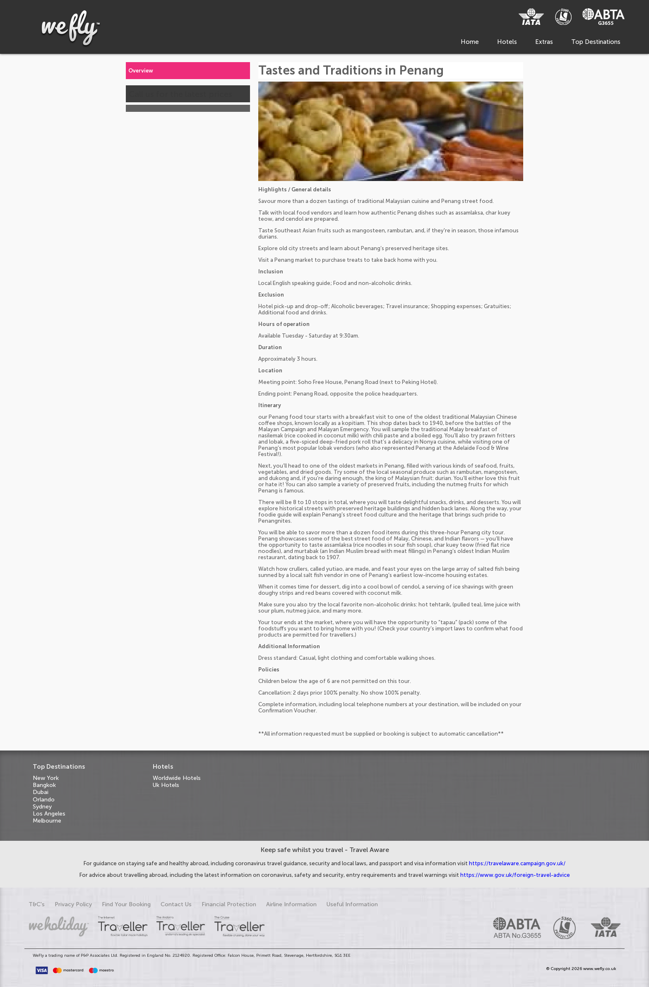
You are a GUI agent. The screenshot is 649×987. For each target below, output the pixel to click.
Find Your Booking (126, 904)
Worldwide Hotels (177, 778)
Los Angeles (49, 813)
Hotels (507, 42)
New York (46, 778)
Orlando (44, 799)
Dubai (40, 792)
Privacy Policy (73, 904)
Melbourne (47, 820)
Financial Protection (229, 904)
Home (470, 42)
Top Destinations (595, 42)
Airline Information (291, 904)
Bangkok (44, 785)
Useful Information (352, 904)
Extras (544, 42)
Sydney (42, 806)
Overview (140, 71)
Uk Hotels (166, 785)
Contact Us (176, 904)
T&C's (37, 904)
